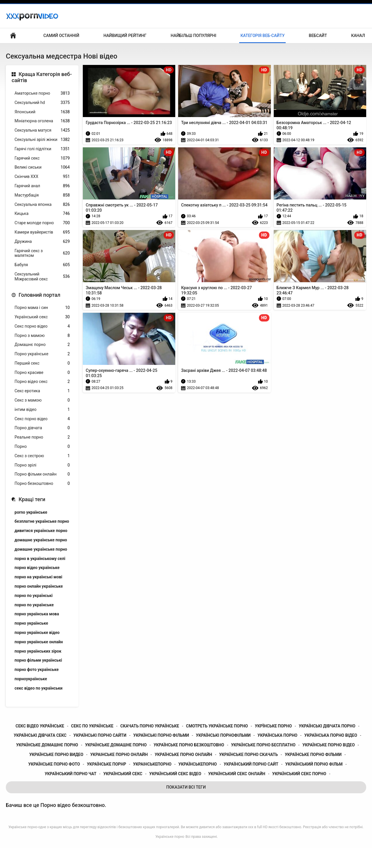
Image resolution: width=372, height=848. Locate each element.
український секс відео (175, 773)
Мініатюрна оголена (42, 121)
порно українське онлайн (39, 641)
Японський (42, 111)
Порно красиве (42, 372)
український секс (122, 773)
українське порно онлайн (183, 754)
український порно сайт (251, 764)
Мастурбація (42, 195)
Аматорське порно (42, 93)
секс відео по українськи (38, 688)
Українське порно (169, 837)
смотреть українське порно (217, 726)
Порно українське (42, 353)
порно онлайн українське (39, 586)
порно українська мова (37, 614)
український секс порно (299, 773)
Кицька (42, 213)
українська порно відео (330, 735)
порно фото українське (37, 669)
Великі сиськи (42, 167)
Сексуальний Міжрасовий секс (42, 276)
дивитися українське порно (41, 530)
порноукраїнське (31, 678)
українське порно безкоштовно (188, 745)
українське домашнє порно (47, 745)
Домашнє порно (42, 344)
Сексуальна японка (42, 204)
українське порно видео (56, 754)
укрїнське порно (273, 726)
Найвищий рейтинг (124, 35)
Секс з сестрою (42, 455)
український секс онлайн (236, 773)
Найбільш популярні (193, 35)
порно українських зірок (38, 651)
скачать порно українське (149, 726)
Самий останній (61, 35)
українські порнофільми (223, 735)
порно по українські (34, 595)
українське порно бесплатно (263, 745)
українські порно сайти (100, 735)
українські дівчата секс (40, 735)
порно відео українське (37, 567)
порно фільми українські (38, 660)
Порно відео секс (42, 381)
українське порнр (106, 764)
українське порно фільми (313, 754)
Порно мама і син (42, 307)
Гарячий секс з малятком (42, 253)
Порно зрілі (42, 465)
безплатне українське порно (42, 521)
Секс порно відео (42, 326)
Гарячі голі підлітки (42, 148)
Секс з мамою (42, 400)
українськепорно (197, 764)
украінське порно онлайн (119, 754)
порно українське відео (37, 632)
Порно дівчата (42, 427)
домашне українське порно (41, 549)
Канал (358, 35)
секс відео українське (40, 726)
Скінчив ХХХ (42, 176)
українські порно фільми (161, 735)
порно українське (31, 623)
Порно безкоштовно (42, 483)
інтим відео (42, 409)
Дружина (42, 241)
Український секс (42, 317)
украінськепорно (152, 764)
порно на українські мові (38, 577)
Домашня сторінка (13, 35)
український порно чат (70, 773)
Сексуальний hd (42, 102)
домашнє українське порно (41, 540)
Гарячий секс (42, 158)
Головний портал (39, 295)
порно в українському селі (40, 558)
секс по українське (92, 726)
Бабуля (42, 264)
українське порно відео (328, 745)
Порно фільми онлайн (42, 474)
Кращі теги (32, 499)
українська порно (277, 735)
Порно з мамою (42, 335)
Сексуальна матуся (42, 130)
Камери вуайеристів (42, 232)
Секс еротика (42, 390)
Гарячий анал (42, 185)
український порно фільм (314, 764)
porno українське (31, 512)
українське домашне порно (116, 745)
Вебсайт (318, 35)
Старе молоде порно (42, 222)
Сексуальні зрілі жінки (42, 139)
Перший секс (42, 363)
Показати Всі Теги (186, 787)
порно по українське (34, 605)
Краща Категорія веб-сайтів (42, 77)
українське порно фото (54, 764)
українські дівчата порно (327, 726)
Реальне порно (42, 437)
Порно (42, 446)
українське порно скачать (248, 754)
